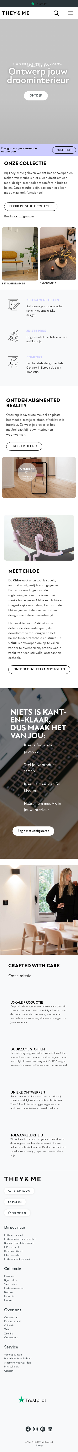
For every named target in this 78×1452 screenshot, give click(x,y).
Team (7, 1329)
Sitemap (39, 1445)
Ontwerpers (11, 1337)
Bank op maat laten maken (19, 1243)
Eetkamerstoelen (14, 1288)
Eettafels (9, 1276)
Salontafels (10, 1284)
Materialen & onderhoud (18, 1358)
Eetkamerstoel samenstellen (20, 1239)
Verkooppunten (13, 1354)
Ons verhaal (10, 1317)
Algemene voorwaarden (17, 1362)
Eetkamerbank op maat (17, 1259)
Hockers (9, 1300)
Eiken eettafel (12, 1255)
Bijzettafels (10, 1280)
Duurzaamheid (12, 1321)
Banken (8, 1292)
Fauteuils (9, 1296)
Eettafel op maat (13, 1235)
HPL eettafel (11, 1247)
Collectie (9, 1325)
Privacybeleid (11, 1366)
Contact (8, 1371)
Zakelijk (8, 1333)
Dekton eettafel (13, 1251)
